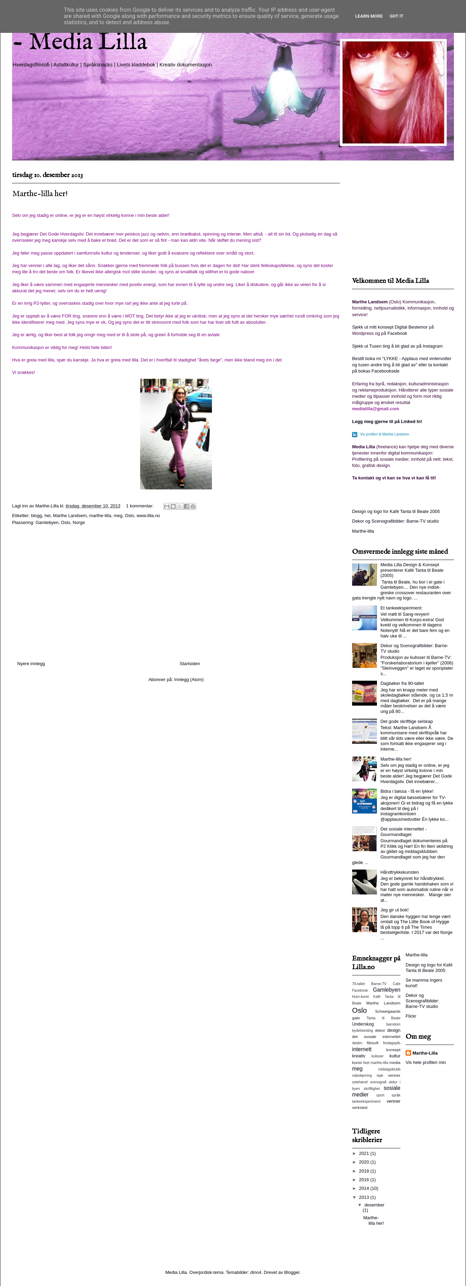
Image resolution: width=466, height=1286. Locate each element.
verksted (359, 1107)
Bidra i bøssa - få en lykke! (406, 791)
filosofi (372, 1042)
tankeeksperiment (366, 1101)
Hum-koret (360, 997)
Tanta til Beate (383, 1018)
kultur (394, 1055)
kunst (357, 1062)
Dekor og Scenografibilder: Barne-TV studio (395, 521)
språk (396, 1095)
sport (380, 1095)
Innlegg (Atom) (189, 679)
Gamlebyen (386, 990)
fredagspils (391, 1043)
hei (47, 515)
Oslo (129, 515)
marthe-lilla (100, 515)
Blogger (291, 1272)
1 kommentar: (140, 505)
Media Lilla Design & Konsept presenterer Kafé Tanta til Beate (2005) (412, 570)
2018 (364, 1171)
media (394, 1062)
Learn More (369, 16)
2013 (364, 1197)
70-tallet (358, 984)
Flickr (411, 1016)
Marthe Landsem (70, 515)
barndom (393, 1024)
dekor (380, 1030)
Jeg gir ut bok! (394, 909)
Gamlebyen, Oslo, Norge (60, 522)
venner (393, 1101)
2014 (364, 1188)
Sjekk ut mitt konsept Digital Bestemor (390, 327)
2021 (364, 1153)
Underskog (363, 1024)
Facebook (397, 333)
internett (361, 1049)
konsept (393, 1049)
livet (366, 1063)
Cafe (396, 984)
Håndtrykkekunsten (399, 872)
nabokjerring (362, 1075)
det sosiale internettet (376, 1036)
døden (357, 1043)
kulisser (377, 1056)
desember (375, 1204)
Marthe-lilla (363, 531)
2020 (364, 1162)
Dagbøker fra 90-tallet (402, 683)
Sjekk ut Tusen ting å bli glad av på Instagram (397, 346)
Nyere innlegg (31, 663)
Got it (397, 16)
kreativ (358, 1055)
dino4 (255, 1272)
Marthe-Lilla (425, 1053)
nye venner (388, 1075)
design (393, 1030)
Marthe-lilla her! (40, 194)
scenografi (378, 1082)
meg (118, 515)
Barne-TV (378, 984)
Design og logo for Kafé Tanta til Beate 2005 (396, 511)
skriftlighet (372, 1089)
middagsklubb (389, 1069)
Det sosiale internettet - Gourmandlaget (403, 831)
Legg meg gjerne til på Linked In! (387, 421)
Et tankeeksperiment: (401, 607)
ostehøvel (360, 1082)
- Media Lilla (79, 42)
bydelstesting (362, 1030)
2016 (364, 1179)
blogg (36, 515)
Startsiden (190, 663)
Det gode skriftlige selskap (406, 721)
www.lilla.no (148, 515)
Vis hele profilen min (426, 1062)
